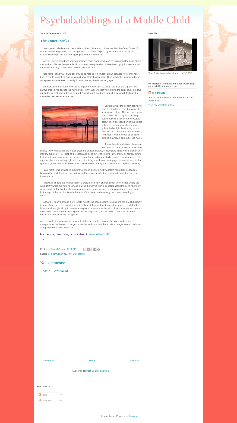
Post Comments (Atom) (98, 371)
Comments (45, 400)
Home (92, 360)
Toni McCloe (158, 92)
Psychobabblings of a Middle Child (115, 20)
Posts (43, 394)
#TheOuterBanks (76, 253)
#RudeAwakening (57, 253)
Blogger (133, 416)
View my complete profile (161, 105)
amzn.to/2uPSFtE (99, 234)
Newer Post (49, 360)
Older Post (134, 360)
